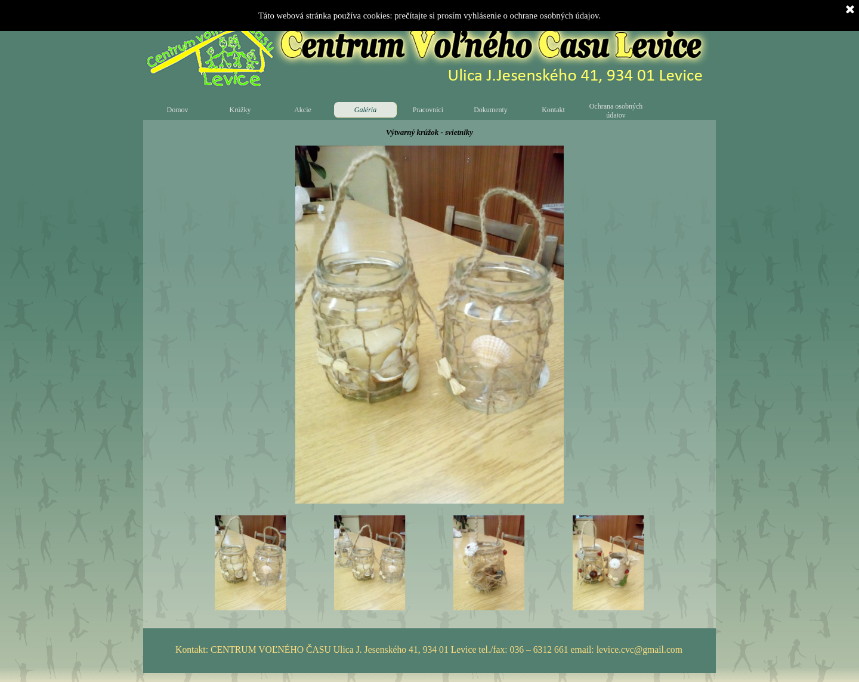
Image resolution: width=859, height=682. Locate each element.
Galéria (365, 110)
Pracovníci (428, 110)
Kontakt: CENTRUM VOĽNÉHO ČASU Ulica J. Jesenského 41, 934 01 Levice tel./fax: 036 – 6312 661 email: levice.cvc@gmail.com (428, 649)
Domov (178, 110)
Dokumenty (491, 110)
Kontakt (553, 110)
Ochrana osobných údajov (616, 110)
